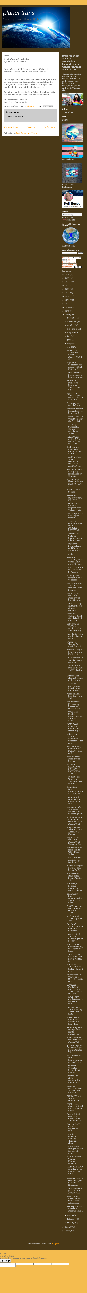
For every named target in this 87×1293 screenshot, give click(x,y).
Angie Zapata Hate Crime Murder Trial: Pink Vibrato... (74, 596)
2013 (67, 300)
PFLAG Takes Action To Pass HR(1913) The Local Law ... (74, 440)
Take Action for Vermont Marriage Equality (74, 1160)
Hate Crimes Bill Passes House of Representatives (75, 375)
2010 (67, 311)
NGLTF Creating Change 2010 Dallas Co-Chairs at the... (75, 749)
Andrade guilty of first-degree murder (75, 515)
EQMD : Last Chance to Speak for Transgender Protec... (75, 1107)
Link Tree (69, 112)
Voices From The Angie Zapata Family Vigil (74, 860)
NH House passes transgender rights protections (74, 1030)
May (69, 343)
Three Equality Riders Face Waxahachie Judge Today (73, 1020)
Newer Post (11, 127)
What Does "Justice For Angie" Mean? (74, 644)
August (70, 332)
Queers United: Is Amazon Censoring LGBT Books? (75, 937)
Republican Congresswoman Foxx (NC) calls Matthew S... (75, 365)
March (70, 1215)
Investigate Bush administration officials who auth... (74, 800)
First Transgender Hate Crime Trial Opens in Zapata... (75, 909)
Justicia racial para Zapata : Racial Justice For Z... (75, 868)
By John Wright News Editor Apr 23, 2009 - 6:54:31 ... (75, 482)
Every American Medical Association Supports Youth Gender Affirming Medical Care (71, 63)
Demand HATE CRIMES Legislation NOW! (73, 1127)
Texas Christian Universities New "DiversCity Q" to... (75, 978)
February (71, 1219)
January (70, 1222)
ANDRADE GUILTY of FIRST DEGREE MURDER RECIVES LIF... (75, 525)
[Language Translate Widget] (72, 214)
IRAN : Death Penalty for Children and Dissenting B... (74, 727)
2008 (67, 1227)
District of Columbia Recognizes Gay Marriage (75, 1069)
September (72, 329)
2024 (67, 282)
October (71, 325)
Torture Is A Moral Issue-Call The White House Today (75, 851)
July (69, 336)
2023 (67, 285)
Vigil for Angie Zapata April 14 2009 (74, 918)
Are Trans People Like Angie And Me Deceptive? (74, 652)
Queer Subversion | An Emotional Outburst (75, 660)
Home (31, 127)
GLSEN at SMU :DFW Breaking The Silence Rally (74, 1010)
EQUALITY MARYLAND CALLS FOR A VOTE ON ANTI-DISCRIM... (74, 989)
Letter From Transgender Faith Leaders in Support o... (75, 396)
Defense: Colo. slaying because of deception (75, 678)
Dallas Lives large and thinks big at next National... (74, 606)
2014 (67, 296)
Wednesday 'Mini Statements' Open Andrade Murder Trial (74, 820)
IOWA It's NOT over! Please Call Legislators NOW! (75, 1000)
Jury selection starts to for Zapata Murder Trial (74, 876)
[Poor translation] (7, 1261)
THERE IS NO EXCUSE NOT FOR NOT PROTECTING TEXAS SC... (74, 768)
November (72, 321)
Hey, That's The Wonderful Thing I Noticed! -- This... (75, 780)
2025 (67, 278)
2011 (67, 307)
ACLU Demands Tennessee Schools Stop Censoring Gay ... (75, 810)
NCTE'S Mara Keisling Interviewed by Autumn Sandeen (74, 716)
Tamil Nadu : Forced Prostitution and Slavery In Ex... (75, 790)
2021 (67, 293)
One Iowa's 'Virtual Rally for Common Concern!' (75, 927)
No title (70, 554)
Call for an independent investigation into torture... (74, 687)
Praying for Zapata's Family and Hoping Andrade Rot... (74, 547)
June (69, 340)
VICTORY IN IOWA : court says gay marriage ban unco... (75, 1170)
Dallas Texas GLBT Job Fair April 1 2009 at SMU (75, 1190)
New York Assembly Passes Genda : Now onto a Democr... (75, 560)
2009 (67, 315)
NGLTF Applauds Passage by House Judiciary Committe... (74, 472)
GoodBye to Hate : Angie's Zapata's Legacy (75, 636)
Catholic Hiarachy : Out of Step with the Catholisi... (75, 419)
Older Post (50, 127)
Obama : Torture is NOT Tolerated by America (75, 569)
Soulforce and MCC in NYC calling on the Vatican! (74, 450)
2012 (67, 304)
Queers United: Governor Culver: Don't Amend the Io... (74, 1117)
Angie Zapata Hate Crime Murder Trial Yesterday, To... (74, 840)
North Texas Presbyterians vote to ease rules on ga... (74, 1199)
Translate (68, 220)
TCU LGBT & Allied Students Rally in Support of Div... (75, 967)
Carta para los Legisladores (73, 404)
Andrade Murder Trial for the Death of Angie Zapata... (74, 586)
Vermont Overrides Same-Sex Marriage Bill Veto (75, 1089)
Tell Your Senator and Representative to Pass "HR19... (74, 1058)
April (69, 347)
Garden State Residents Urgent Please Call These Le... (74, 506)
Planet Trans (67, 258)
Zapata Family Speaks (73, 490)
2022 (67, 289)
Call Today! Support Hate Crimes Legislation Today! (73, 429)
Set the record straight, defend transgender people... (75, 1149)
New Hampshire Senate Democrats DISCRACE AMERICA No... (74, 461)
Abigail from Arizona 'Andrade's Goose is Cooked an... (75, 738)
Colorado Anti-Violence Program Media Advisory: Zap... (74, 537)
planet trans (19, 12)
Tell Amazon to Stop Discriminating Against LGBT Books (74, 898)
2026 (67, 274)
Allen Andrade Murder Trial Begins (73, 759)
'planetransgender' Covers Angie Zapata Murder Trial (75, 1048)
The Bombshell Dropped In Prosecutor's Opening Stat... (74, 705)
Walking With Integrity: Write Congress (74, 577)
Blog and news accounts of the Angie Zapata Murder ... (74, 830)
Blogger (55, 1244)
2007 (67, 1231)
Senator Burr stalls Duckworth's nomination (73, 1079)
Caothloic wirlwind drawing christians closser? (72, 1138)
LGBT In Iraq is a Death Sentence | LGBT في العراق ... (75, 669)
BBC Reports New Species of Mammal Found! (75, 1208)
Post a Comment (15, 116)
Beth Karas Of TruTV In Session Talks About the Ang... (75, 627)
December (72, 318)
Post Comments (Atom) (26, 133)
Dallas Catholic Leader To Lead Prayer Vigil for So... (74, 957)
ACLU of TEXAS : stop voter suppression (74, 1098)
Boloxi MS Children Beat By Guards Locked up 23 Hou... (75, 617)
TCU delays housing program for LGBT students (74, 887)
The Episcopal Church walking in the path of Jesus (75, 947)
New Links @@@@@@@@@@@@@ (75, 497)
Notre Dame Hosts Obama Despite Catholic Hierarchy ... (75, 1181)
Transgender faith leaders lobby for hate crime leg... (75, 411)
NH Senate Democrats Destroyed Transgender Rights (73, 384)
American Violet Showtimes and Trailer (74, 696)
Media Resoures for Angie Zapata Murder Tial (75, 1039)
